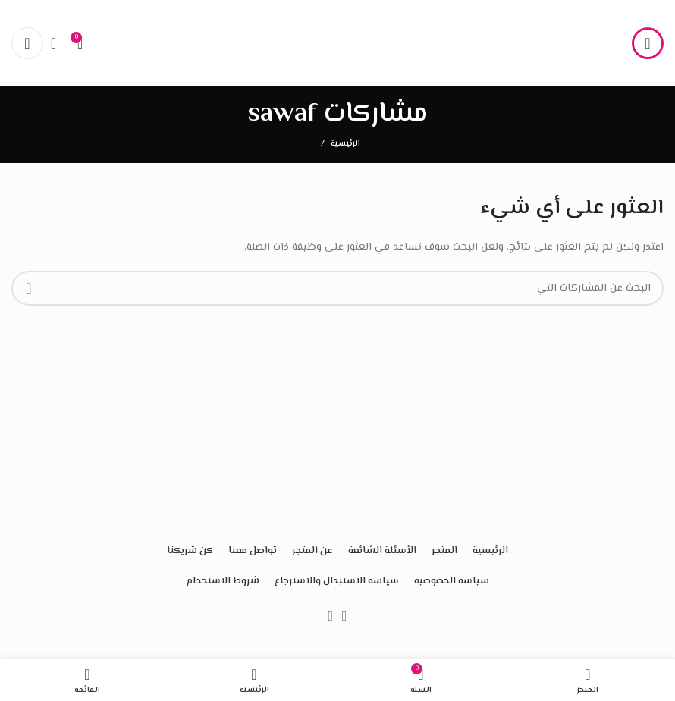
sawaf (282, 114)
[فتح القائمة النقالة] (647, 43)
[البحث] (58, 43)
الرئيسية (345, 144)
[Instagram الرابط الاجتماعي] (330, 616)
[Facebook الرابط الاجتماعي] (345, 616)
